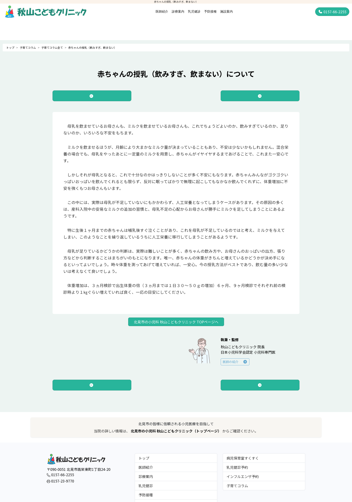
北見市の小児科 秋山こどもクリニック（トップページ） (176, 431)
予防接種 (210, 11)
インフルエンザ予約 (243, 476)
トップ (10, 47)
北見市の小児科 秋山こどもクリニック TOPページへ (176, 321)
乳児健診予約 (237, 467)
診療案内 (178, 11)
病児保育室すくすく (243, 458)
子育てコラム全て (52, 47)
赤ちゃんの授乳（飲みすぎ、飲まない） (92, 47)
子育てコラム (28, 47)
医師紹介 (162, 11)
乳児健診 (194, 11)
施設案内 (226, 11)
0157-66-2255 (332, 11)
